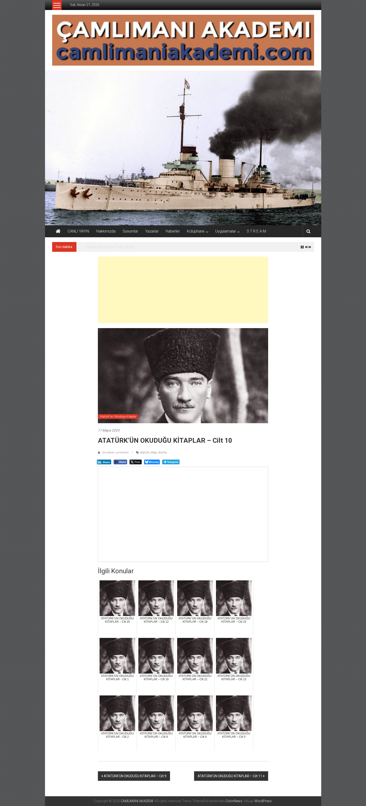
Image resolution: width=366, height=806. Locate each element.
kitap (153, 452)
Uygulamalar (225, 231)
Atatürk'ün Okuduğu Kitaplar (118, 416)
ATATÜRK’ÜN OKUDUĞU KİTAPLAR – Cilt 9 (135, 776)
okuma (162, 452)
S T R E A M (256, 231)
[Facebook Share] (120, 462)
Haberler (173, 231)
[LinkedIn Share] (104, 462)
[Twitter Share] (136, 462)
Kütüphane (196, 231)
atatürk (144, 452)
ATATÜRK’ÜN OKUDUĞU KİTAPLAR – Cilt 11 (230, 776)
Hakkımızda (105, 231)
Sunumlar (130, 231)
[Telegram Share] (170, 462)
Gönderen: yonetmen (115, 452)
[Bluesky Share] (152, 462)
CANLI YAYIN (78, 231)
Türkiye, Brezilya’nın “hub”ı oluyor (110, 247)
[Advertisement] (183, 290)
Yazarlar (152, 231)
